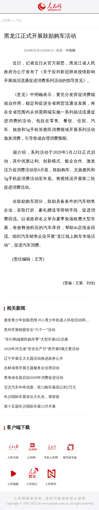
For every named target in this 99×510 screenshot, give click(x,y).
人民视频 (13, 476)
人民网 (5, 20)
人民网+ (32, 449)
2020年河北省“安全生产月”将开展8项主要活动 (41, 349)
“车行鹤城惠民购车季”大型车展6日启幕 (36, 339)
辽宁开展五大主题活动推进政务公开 (33, 358)
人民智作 (51, 476)
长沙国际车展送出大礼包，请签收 (31, 397)
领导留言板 (70, 449)
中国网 (70, 50)
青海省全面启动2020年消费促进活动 (33, 378)
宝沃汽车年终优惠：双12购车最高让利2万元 (40, 387)
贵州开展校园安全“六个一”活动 (29, 330)
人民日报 (13, 449)
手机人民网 (51, 449)
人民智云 (32, 476)
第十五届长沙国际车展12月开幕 (30, 406)
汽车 (18, 20)
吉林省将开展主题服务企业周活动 (31, 368)
